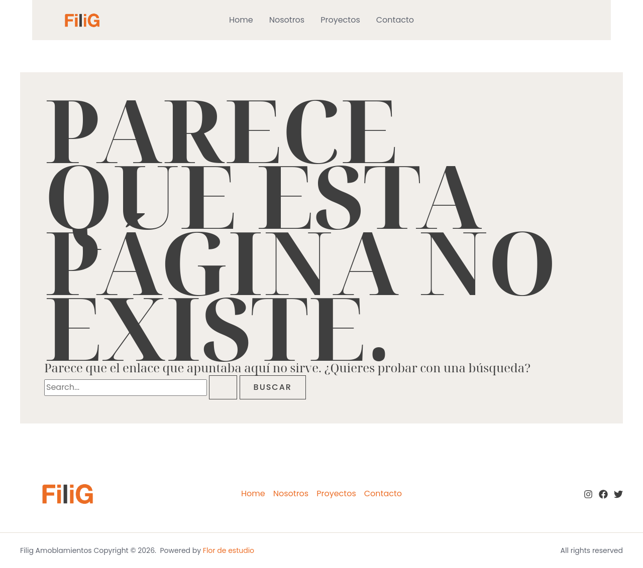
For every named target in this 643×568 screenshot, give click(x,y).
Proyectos (340, 20)
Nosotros (286, 20)
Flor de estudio (228, 550)
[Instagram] (588, 494)
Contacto (395, 20)
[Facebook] (603, 494)
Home (241, 20)
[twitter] (618, 494)
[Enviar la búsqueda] (223, 387)
